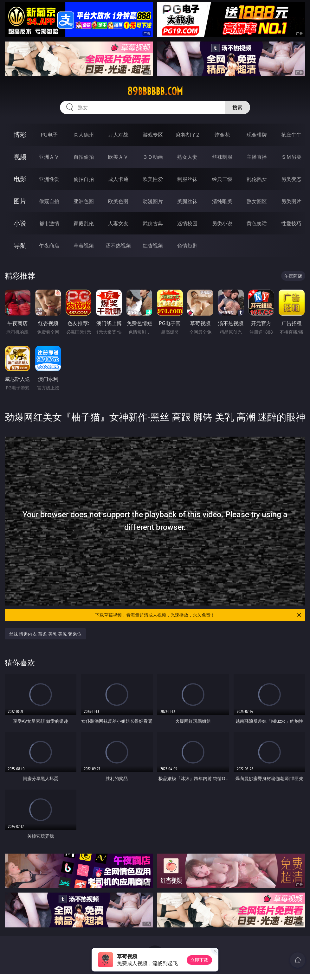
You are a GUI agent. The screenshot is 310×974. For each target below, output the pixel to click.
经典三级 (222, 179)
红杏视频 (153, 245)
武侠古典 (153, 223)
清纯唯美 (222, 201)
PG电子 (49, 134)
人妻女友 (118, 223)
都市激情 (49, 223)
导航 (20, 245)
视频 (20, 156)
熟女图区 (257, 201)
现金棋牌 (257, 134)
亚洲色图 (84, 201)
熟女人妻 (187, 156)
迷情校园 (187, 223)
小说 (20, 223)
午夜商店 (49, 245)
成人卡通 (118, 179)
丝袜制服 (222, 156)
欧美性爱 (153, 179)
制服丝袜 (187, 179)
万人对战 (118, 134)
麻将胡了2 (187, 134)
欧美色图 (118, 201)
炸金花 (222, 134)
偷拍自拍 (84, 179)
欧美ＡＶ (118, 156)
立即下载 (199, 960)
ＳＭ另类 (291, 156)
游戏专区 (153, 134)
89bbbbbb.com (155, 91)
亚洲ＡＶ (49, 156)
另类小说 (222, 223)
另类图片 (291, 201)
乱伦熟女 (257, 179)
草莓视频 (84, 245)
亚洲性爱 (49, 179)
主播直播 (257, 156)
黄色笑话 (257, 223)
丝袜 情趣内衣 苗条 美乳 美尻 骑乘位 (45, 634)
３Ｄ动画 (153, 156)
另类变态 (291, 179)
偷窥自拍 (49, 201)
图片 (20, 201)
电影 (20, 179)
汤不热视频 (118, 245)
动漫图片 (153, 201)
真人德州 (84, 134)
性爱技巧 (291, 223)
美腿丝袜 (187, 201)
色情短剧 (187, 245)
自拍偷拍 (84, 156)
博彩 (20, 134)
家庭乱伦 (84, 223)
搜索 (237, 107)
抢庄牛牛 (291, 134)
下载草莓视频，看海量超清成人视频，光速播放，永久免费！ (198, 615)
